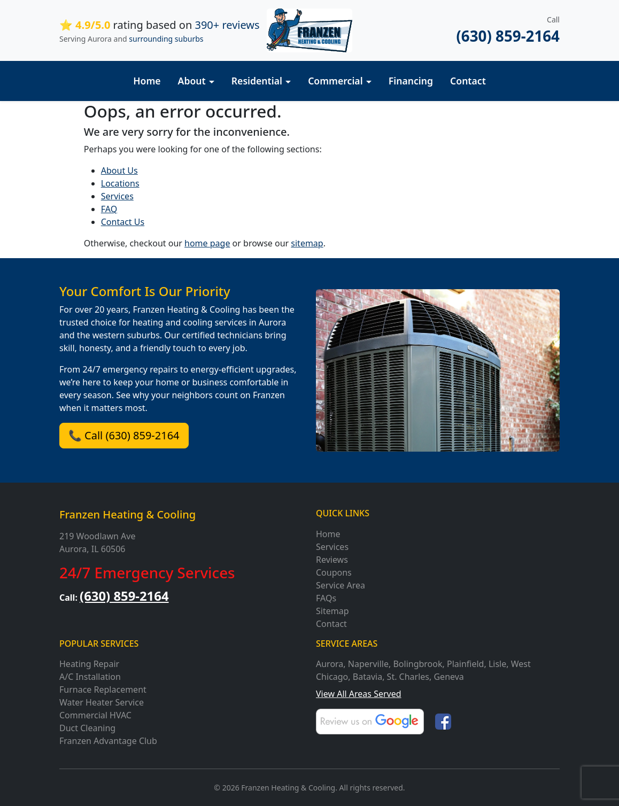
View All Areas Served (358, 694)
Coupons (334, 572)
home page (207, 243)
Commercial (335, 80)
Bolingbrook (417, 664)
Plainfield (465, 664)
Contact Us (122, 222)
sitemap (307, 243)
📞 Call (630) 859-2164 (124, 435)
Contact (468, 80)
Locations (120, 183)
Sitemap (332, 611)
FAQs (326, 598)
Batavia (367, 677)
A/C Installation (90, 677)
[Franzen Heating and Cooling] (309, 30)
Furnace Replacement (102, 689)
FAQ (109, 209)
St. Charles (408, 677)
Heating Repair (89, 664)
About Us (119, 170)
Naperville (368, 664)
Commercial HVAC (95, 715)
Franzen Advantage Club (108, 741)
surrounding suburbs (166, 39)
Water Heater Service (101, 702)
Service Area (340, 585)
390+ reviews (227, 25)
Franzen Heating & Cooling (127, 514)
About (192, 80)
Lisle (497, 664)
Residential (256, 80)
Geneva (448, 677)
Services (117, 196)
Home (146, 80)
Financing (411, 80)
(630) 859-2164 (508, 36)
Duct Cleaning (87, 728)
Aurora (329, 664)
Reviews (332, 559)
